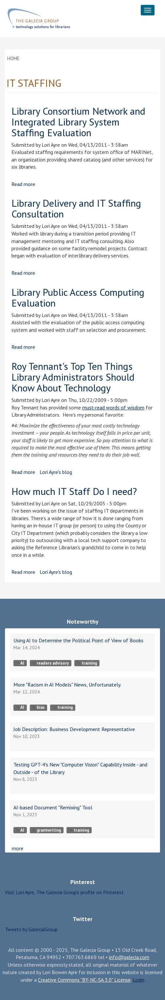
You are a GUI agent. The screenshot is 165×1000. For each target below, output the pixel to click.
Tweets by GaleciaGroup (31, 929)
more (17, 848)
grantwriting (46, 830)
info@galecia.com (129, 957)
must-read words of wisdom (113, 407)
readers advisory (50, 663)
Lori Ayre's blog (56, 472)
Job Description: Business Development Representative (74, 729)
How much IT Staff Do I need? (74, 491)
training (87, 663)
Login (138, 979)
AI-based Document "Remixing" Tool (52, 807)
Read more (23, 184)
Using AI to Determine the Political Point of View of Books (78, 640)
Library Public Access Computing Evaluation (77, 297)
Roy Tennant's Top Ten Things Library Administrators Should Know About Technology (73, 377)
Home (13, 58)
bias (38, 707)
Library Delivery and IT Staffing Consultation (76, 208)
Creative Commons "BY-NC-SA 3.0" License (84, 979)
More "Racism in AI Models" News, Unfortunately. (67, 684)
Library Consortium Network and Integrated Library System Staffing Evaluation (78, 121)
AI (20, 663)
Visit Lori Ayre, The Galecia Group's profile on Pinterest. (65, 892)
